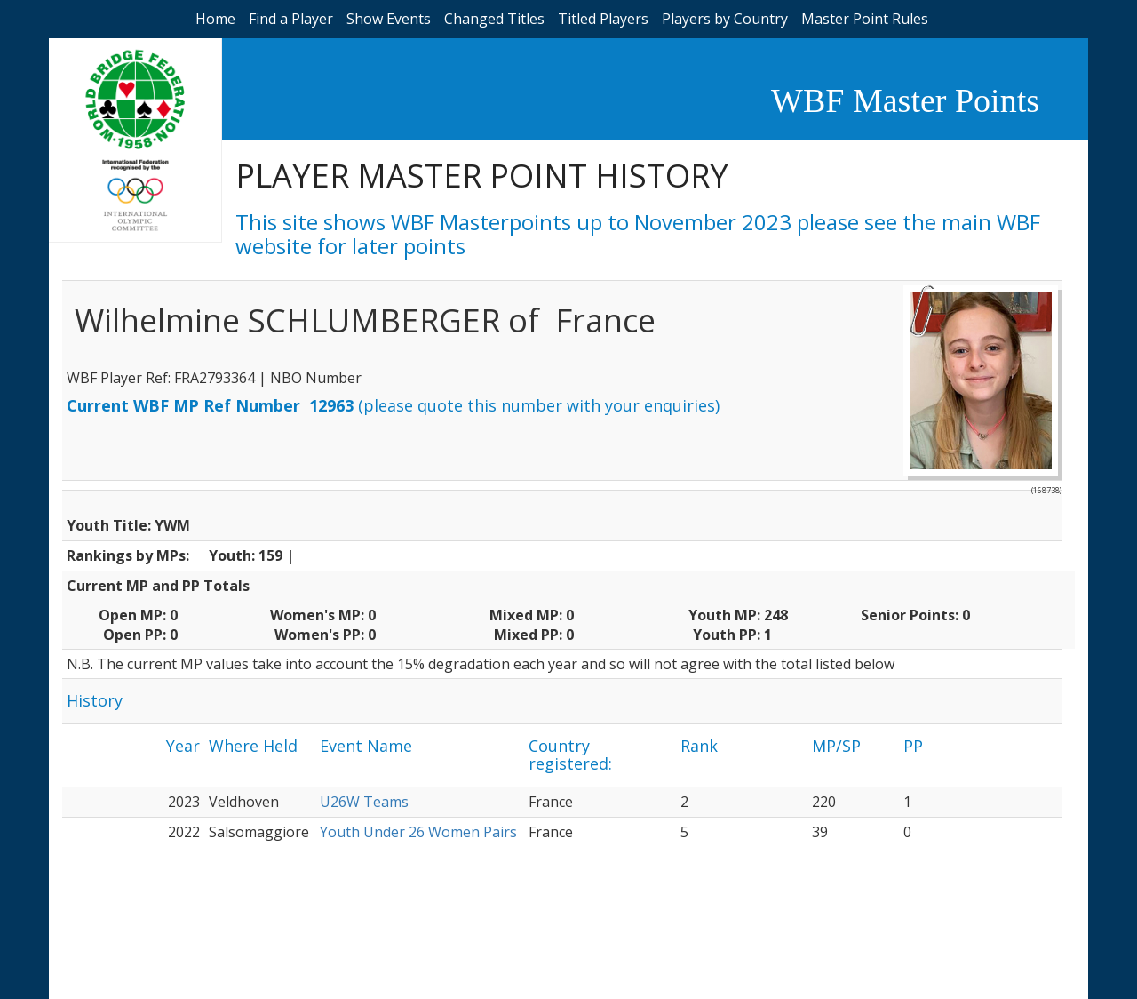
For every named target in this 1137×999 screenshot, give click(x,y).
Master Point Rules (864, 18)
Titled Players (603, 18)
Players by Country (725, 18)
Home (215, 18)
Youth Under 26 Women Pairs (418, 832)
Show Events (388, 18)
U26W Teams (364, 801)
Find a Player (291, 18)
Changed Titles (494, 18)
